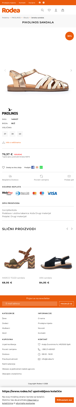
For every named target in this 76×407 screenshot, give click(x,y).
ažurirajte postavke (25, 403)
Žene (4, 318)
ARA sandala (45, 278)
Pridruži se (66, 304)
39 (12, 134)
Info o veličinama (13, 142)
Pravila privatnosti (10, 359)
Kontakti (41, 333)
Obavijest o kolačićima (12, 374)
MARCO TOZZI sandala (13, 278)
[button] (71, 70)
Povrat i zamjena (9, 349)
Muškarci (6, 328)
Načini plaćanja (8, 364)
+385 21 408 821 (46, 349)
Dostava (5, 354)
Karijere (32, 3)
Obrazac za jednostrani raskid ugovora (18, 369)
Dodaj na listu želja (14, 167)
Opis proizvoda (11, 203)
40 (20, 134)
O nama (41, 318)
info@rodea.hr (46, 359)
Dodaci (5, 323)
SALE (4, 333)
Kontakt (22, 3)
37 (5, 134)
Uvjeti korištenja (9, 344)
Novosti (41, 328)
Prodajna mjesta (9, 3)
